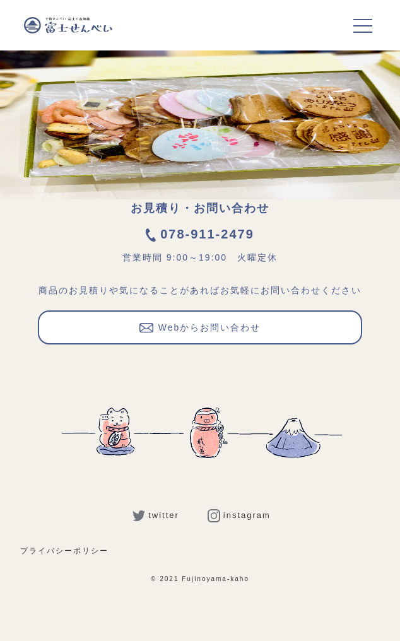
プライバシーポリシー (64, 550)
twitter (155, 515)
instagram (239, 515)
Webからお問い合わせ (200, 326)
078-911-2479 (200, 234)
